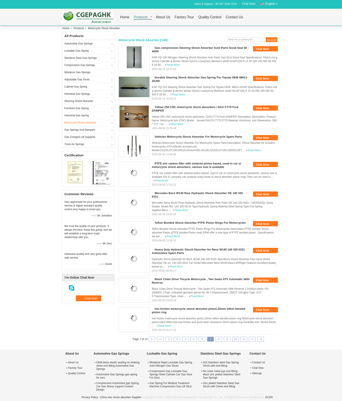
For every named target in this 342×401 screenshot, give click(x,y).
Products (141, 17)
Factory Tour (184, 17)
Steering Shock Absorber (78, 101)
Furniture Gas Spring (76, 108)
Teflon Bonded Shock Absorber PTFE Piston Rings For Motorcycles (200, 222)
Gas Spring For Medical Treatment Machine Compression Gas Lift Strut (170, 385)
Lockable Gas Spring (76, 50)
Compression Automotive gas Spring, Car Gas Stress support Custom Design (117, 386)
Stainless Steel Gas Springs (80, 57)
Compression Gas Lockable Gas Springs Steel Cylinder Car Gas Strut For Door (170, 374)
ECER (269, 397)
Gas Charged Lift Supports (79, 137)
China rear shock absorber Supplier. (121, 397)
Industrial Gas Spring (76, 115)
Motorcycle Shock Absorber (80, 122)
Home (125, 17)
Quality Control (209, 17)
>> (252, 339)
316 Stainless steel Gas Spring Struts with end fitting (221, 364)
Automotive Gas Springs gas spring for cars (116, 376)
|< (152, 339)
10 (235, 339)
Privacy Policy (90, 397)
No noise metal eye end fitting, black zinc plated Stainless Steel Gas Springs (221, 374)
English (272, 2)
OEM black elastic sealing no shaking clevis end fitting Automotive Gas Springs (118, 366)
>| (261, 339)
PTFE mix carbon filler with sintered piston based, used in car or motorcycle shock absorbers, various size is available (196, 165)
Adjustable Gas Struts (77, 79)
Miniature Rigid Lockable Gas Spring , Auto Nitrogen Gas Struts (171, 364)
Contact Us (234, 17)
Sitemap (257, 373)
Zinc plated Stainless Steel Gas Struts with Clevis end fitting (221, 385)
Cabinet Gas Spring (75, 86)
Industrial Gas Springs (77, 93)
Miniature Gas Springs (77, 72)
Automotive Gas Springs (78, 43)
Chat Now (248, 3)
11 (243, 339)
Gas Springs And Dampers (79, 129)
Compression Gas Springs (79, 65)
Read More (173, 64)
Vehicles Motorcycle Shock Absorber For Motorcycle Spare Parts (198, 136)
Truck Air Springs (74, 144)
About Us (163, 17)
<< (160, 339)
